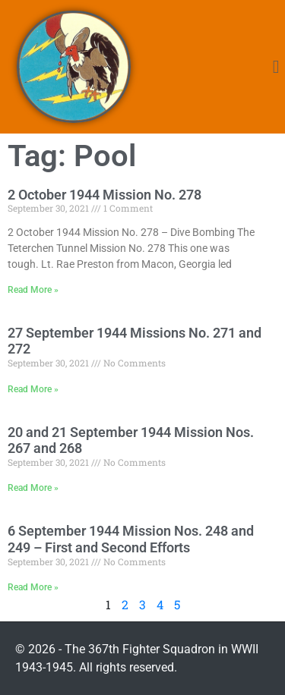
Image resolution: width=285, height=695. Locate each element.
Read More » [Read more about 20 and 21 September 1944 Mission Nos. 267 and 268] (33, 488)
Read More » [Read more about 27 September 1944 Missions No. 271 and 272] (33, 389)
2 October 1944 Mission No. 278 (104, 195)
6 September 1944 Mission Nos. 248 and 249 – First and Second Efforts (131, 539)
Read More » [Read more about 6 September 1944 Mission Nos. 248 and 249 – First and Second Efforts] (33, 587)
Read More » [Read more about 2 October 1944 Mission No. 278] (33, 290)
